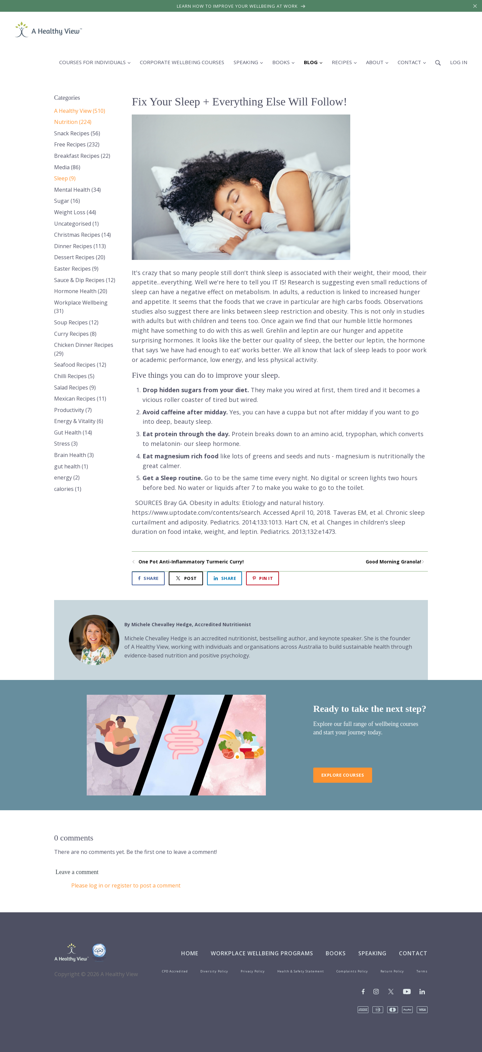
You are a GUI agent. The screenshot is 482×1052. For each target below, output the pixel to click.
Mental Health (77, 189)
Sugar (67, 200)
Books (336, 953)
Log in (458, 62)
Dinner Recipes (80, 246)
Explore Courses (342, 775)
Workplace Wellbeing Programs (262, 953)
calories (67, 489)
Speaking (372, 953)
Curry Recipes (75, 333)
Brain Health (74, 455)
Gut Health (73, 432)
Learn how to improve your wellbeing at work (241, 6)
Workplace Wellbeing (81, 307)
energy (67, 477)
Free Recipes (76, 144)
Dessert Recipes (79, 257)
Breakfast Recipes (82, 155)
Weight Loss (75, 212)
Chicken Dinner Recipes (83, 349)
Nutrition (72, 122)
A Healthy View (79, 111)
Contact (413, 953)
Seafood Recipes (80, 364)
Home (189, 953)
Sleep (65, 178)
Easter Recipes (76, 268)
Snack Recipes (77, 133)
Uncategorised (76, 223)
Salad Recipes (75, 387)
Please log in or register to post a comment (125, 885)
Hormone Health (80, 291)
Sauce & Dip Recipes (84, 280)
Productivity (73, 410)
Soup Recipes (76, 322)
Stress (66, 443)
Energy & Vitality (78, 421)
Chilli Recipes (74, 376)
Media (67, 167)
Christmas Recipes (82, 234)
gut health (71, 466)
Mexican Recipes (80, 398)
